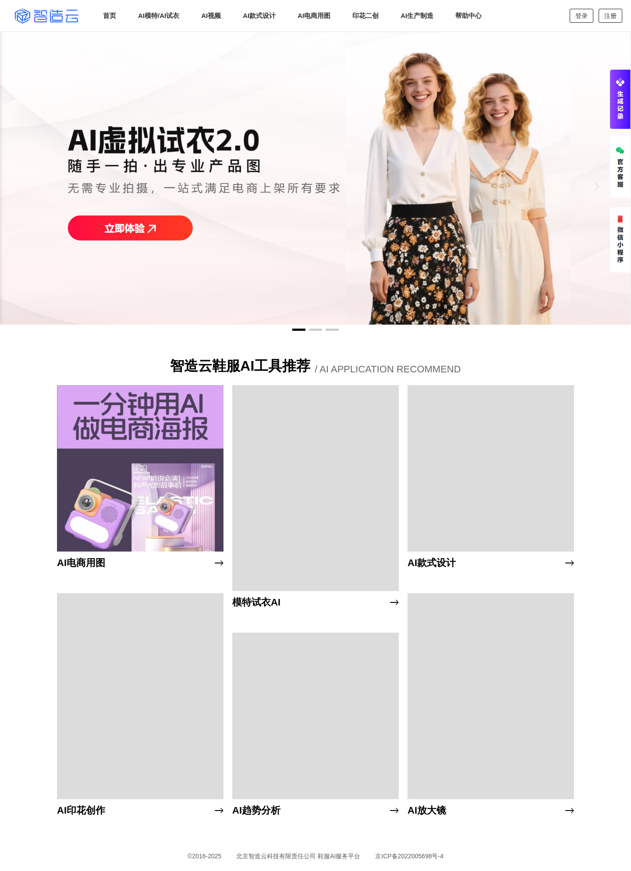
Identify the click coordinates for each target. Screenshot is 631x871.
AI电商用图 (314, 15)
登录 (581, 15)
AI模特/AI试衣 (158, 15)
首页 (109, 15)
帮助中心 (468, 15)
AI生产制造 (417, 15)
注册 (610, 15)
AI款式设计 (259, 15)
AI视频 (211, 15)
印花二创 (365, 15)
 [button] (597, 186)
